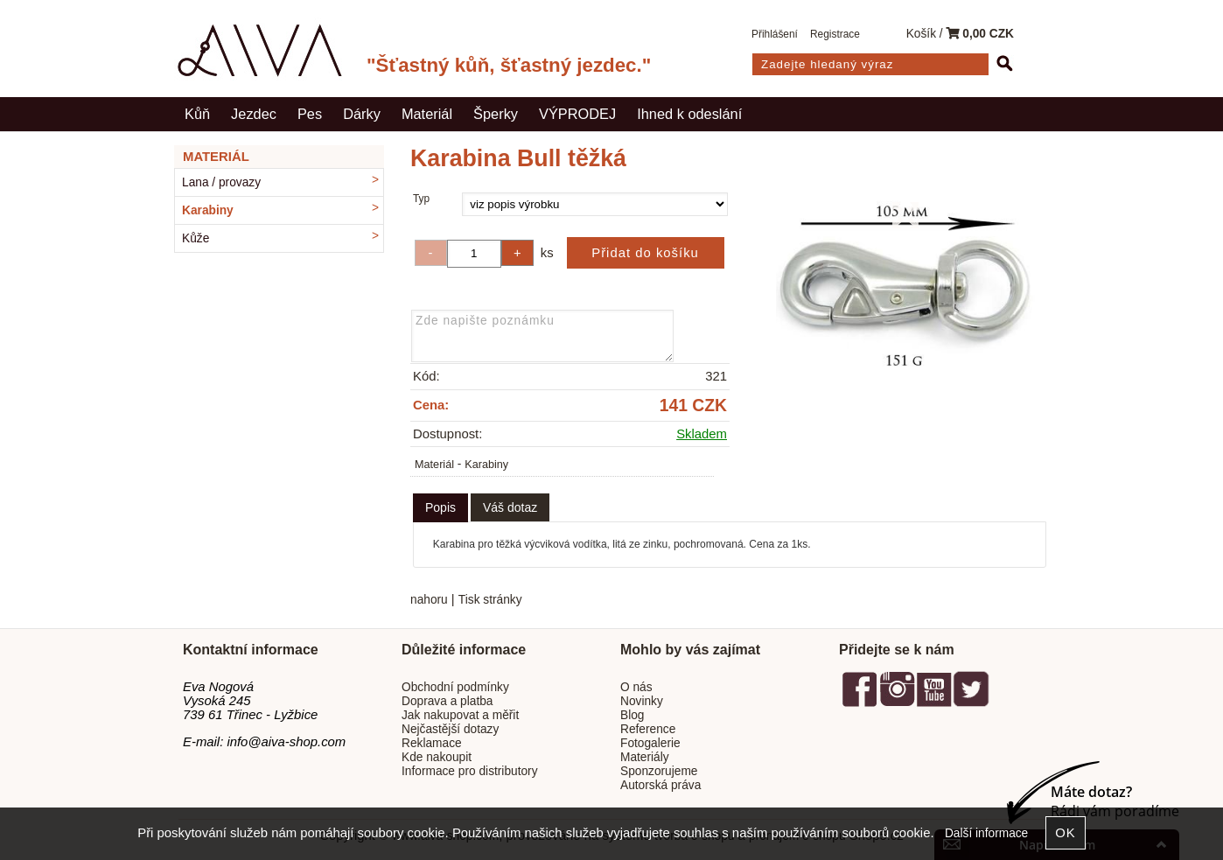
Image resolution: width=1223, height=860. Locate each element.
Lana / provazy (221, 182)
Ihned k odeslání (689, 114)
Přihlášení (774, 34)
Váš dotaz (510, 507)
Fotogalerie (650, 743)
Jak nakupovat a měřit (460, 715)
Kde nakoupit (437, 757)
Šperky (495, 114)
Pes (309, 114)
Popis (440, 507)
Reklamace (432, 743)
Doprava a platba (447, 701)
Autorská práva (660, 785)
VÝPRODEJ (577, 114)
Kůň (197, 114)
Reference (647, 729)
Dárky (362, 114)
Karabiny (486, 464)
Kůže (195, 238)
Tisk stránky (490, 599)
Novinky (641, 701)
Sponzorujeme (658, 771)
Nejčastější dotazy (450, 729)
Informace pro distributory (470, 771)
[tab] (440, 507)
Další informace (986, 833)
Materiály (644, 757)
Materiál (427, 114)
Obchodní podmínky (455, 687)
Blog (632, 715)
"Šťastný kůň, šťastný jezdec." (509, 65)
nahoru (429, 599)
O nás (636, 687)
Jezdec (253, 114)
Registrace (835, 34)
